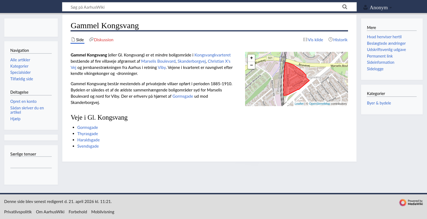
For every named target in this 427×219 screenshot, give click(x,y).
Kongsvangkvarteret (212, 54)
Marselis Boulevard (158, 61)
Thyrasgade (87, 133)
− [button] (251, 65)
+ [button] (251, 58)
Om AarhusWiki (50, 211)
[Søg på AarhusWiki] (209, 6)
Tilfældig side (21, 79)
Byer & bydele (379, 103)
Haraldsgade (88, 139)
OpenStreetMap (319, 103)
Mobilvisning (102, 211)
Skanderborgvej (192, 61)
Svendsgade (88, 146)
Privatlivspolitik (18, 211)
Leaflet (299, 103)
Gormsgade (182, 96)
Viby (162, 67)
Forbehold (78, 211)
